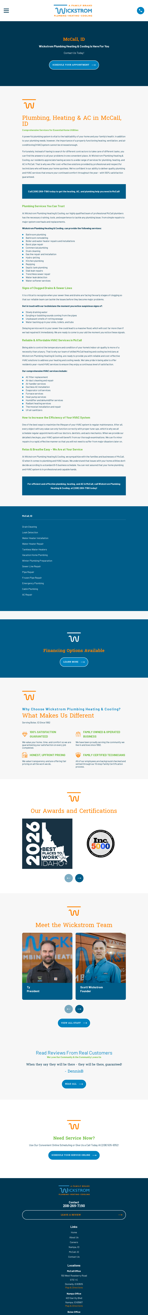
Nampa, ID (74, 1247)
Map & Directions (74, 1287)
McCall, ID (74, 1252)
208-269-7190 (74, 1206)
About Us (73, 1237)
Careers (74, 1242)
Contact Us (74, 1257)
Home (74, 1232)
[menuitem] (74, 527)
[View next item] (79, 878)
